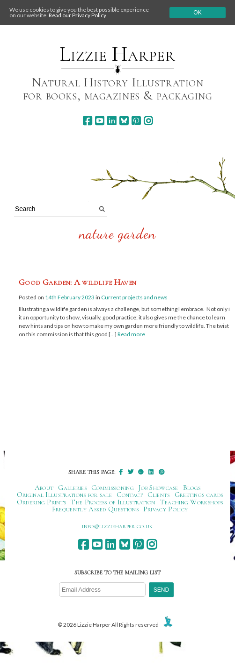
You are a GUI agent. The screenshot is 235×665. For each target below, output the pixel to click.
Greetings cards (199, 494)
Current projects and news (134, 297)
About (44, 487)
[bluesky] (123, 120)
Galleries (72, 487)
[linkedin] (111, 120)
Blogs (192, 487)
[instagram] (148, 120)
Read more (131, 334)
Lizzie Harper (117, 54)
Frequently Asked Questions (95, 509)
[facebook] (87, 120)
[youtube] (99, 120)
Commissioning (112, 487)
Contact (130, 494)
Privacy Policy (165, 509)
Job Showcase (158, 487)
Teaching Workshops (191, 502)
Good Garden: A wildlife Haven (77, 282)
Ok (197, 12)
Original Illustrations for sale (64, 494)
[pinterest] (136, 120)
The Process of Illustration (113, 502)
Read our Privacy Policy (77, 15)
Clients (158, 494)
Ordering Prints (41, 502)
